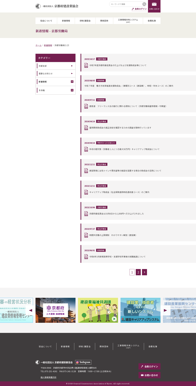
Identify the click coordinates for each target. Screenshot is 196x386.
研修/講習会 (85, 20)
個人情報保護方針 (48, 377)
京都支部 (43, 65)
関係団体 (104, 20)
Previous (31, 310)
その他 (56, 90)
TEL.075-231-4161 (48, 371)
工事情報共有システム (128, 20)
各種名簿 (152, 20)
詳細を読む (138, 62)
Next (165, 310)
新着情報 (66, 20)
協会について (46, 20)
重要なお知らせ (46, 73)
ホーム (39, 45)
